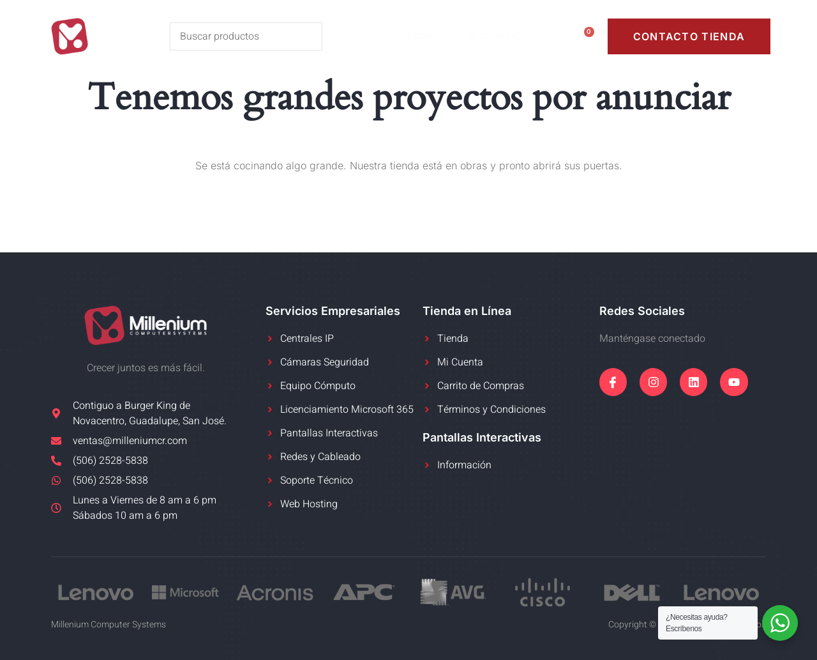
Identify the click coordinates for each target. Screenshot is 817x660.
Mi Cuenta (499, 36)
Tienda (422, 36)
